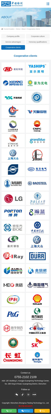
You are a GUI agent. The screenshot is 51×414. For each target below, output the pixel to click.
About (23, 29)
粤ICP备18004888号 (25, 406)
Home (18, 29)
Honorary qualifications (38, 42)
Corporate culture (38, 36)
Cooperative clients (13, 47)
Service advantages (13, 42)
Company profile (13, 36)
